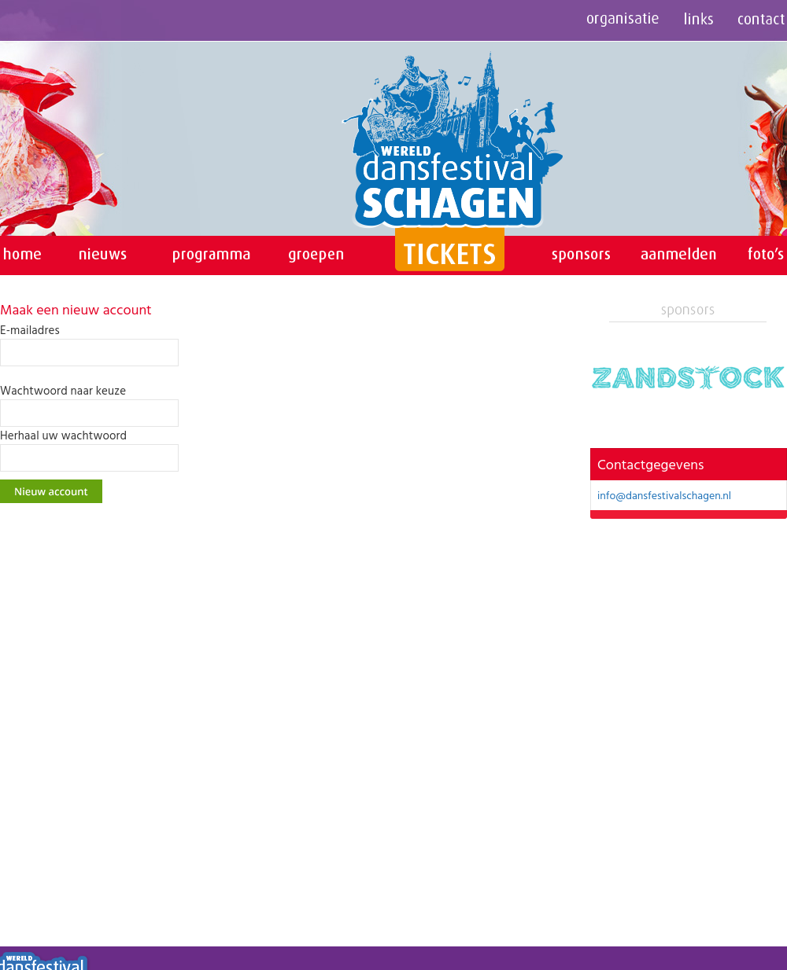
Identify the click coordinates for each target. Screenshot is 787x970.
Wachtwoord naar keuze (63, 390)
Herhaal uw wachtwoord (63, 435)
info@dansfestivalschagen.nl (664, 495)
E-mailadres (30, 330)
